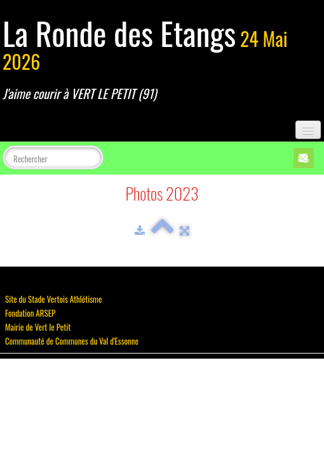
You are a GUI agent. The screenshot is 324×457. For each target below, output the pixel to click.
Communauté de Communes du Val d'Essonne (71, 340)
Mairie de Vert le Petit (38, 327)
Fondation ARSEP (30, 313)
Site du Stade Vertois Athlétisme (53, 299)
